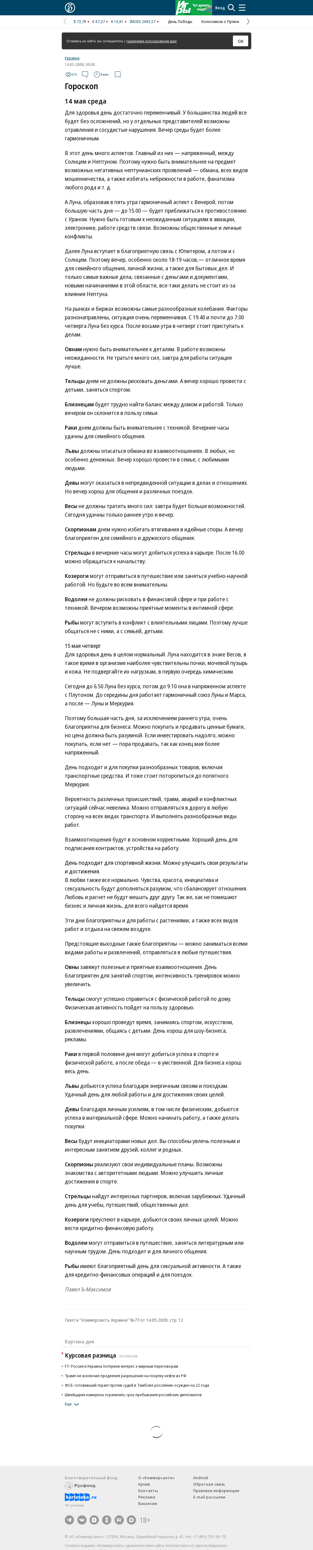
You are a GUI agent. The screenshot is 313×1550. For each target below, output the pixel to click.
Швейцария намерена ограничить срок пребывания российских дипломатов (133, 1394)
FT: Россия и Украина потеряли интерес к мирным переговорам (121, 1366)
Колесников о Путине (220, 21)
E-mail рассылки (209, 1497)
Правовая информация (216, 1490)
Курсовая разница (102, 1355)
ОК (241, 41)
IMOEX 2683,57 (143, 21)
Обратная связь (209, 1484)
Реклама (146, 1497)
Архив (144, 1484)
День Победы (180, 21)
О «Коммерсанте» (156, 1477)
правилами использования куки (152, 41)
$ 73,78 (80, 21)
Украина (72, 58)
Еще (73, 1404)
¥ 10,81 (117, 21)
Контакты (148, 1490)
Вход (220, 7)
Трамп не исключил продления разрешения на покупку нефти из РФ (125, 1375)
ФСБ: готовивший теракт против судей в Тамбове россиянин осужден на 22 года (137, 1385)
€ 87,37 (98, 21)
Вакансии (147, 1503)
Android (200, 1477)
